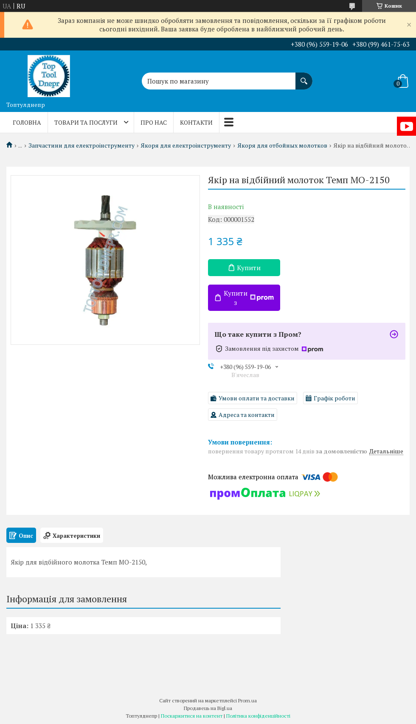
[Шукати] (303, 76)
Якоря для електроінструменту (186, 145)
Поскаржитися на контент (191, 716)
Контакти (196, 122)
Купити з (249, 297)
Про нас (154, 122)
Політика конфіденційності (258, 716)
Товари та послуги (86, 122)
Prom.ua (247, 700)
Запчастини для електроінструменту (81, 145)
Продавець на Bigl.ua (208, 708)
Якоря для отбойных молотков (282, 145)
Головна (27, 122)
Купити (249, 267)
